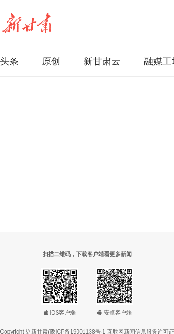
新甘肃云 (102, 61)
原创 (51, 61)
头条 (9, 61)
